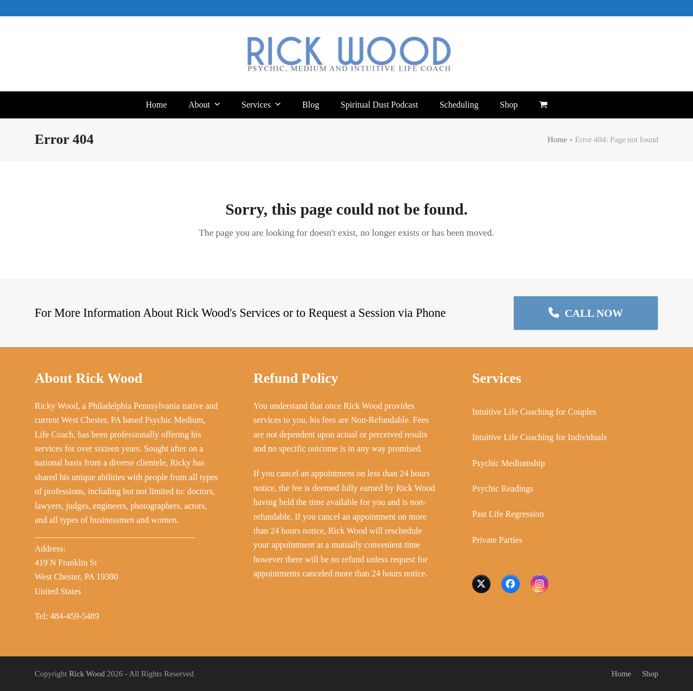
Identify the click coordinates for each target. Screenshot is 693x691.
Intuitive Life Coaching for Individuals (539, 437)
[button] (543, 104)
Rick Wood (87, 673)
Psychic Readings (502, 488)
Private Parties (497, 539)
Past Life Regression (508, 514)
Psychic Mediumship (508, 463)
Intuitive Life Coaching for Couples (534, 411)
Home (557, 139)
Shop (650, 673)
